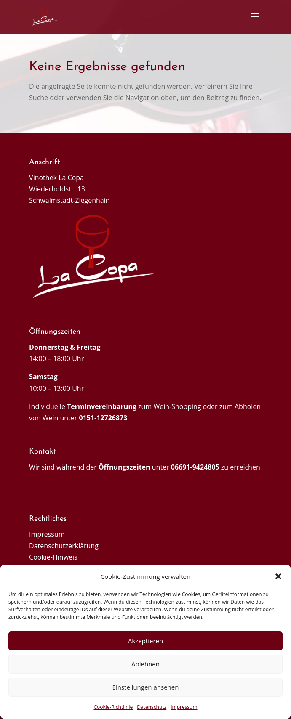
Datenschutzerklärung (64, 545)
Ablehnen (145, 664)
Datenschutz (151, 707)
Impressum (184, 707)
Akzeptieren (145, 641)
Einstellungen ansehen (145, 687)
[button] (278, 576)
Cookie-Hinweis (53, 557)
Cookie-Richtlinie (113, 707)
